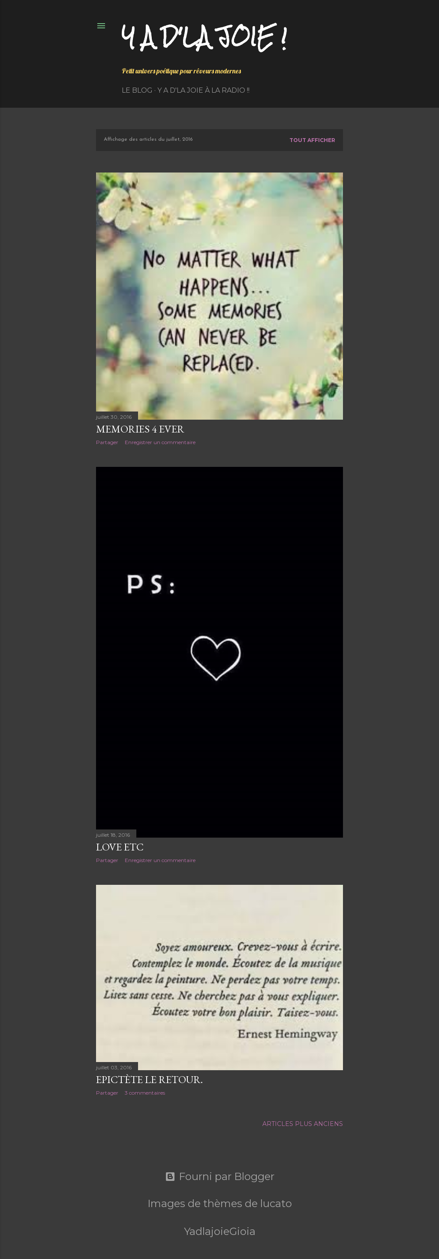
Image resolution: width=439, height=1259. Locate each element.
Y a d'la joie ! (204, 36)
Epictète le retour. (149, 1079)
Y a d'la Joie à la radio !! (203, 90)
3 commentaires (145, 1093)
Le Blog (137, 90)
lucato (276, 1203)
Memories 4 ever (140, 429)
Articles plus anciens (302, 1124)
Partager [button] (107, 442)
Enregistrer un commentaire (160, 442)
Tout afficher (312, 140)
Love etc (120, 846)
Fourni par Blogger (219, 1176)
